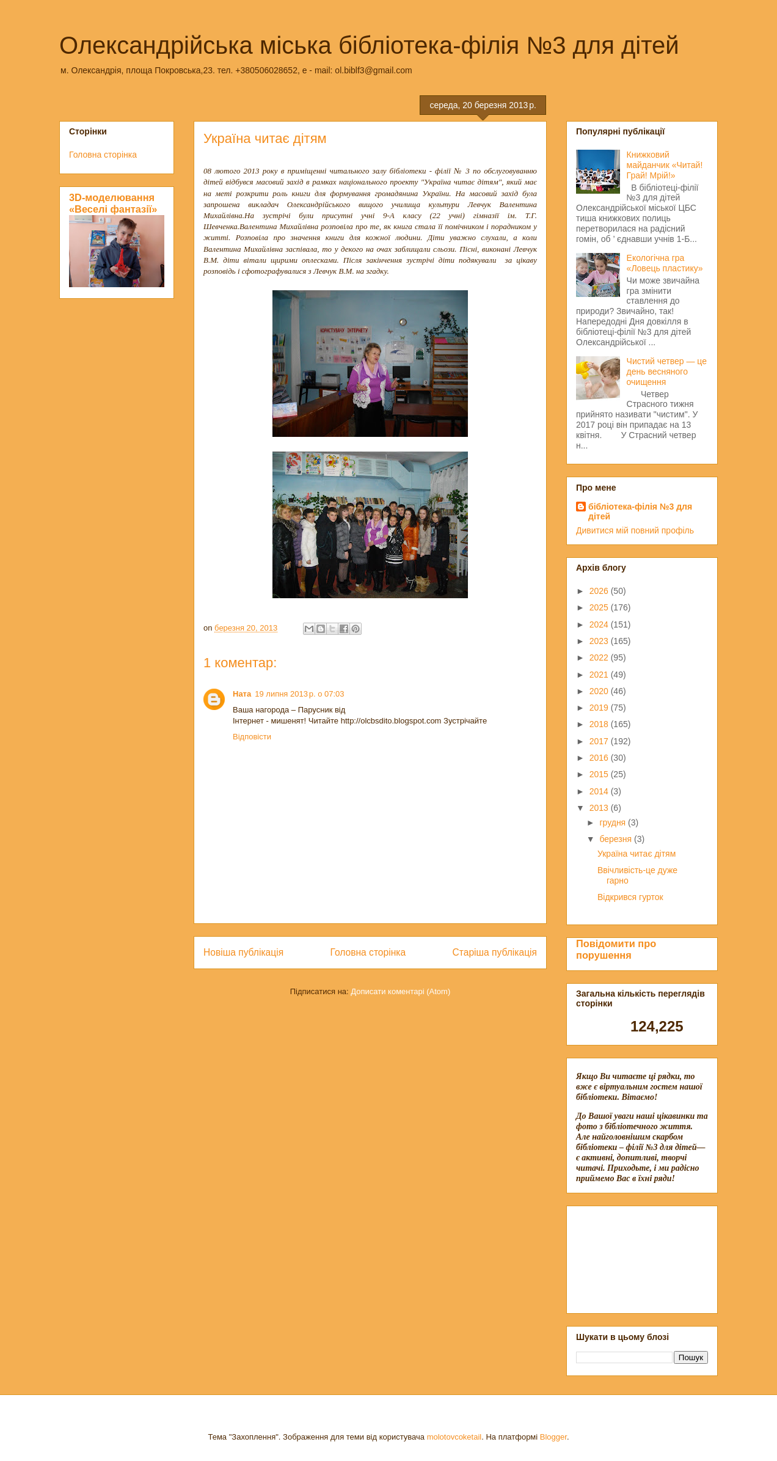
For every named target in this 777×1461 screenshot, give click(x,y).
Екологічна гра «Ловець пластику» (665, 263)
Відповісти (252, 736)
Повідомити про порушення (616, 949)
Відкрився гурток (630, 897)
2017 (600, 741)
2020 (600, 691)
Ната (242, 693)
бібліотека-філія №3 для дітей (640, 511)
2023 (600, 641)
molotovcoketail (454, 1436)
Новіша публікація (243, 952)
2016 (600, 758)
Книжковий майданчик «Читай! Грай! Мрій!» (665, 165)
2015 (600, 774)
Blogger (553, 1436)
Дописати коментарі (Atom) (400, 991)
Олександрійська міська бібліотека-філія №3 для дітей (369, 45)
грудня (613, 822)
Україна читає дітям (636, 854)
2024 (600, 624)
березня (616, 839)
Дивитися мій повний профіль (635, 530)
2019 (600, 707)
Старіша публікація (495, 952)
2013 (600, 808)
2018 (600, 724)
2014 (600, 791)
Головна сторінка (368, 952)
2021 (600, 674)
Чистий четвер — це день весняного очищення (667, 371)
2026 (600, 591)
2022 (600, 657)
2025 (600, 607)
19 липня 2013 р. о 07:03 (299, 693)
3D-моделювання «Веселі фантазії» (113, 203)
